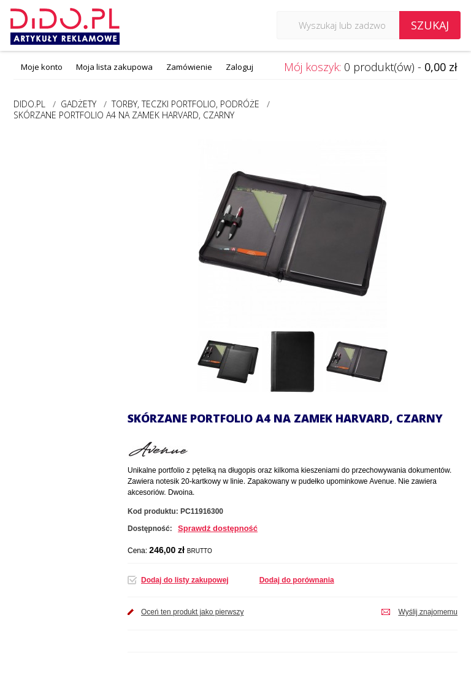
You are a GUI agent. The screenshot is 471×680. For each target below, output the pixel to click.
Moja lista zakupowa (114, 66)
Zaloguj (239, 66)
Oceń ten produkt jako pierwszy (192, 612)
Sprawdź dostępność (218, 528)
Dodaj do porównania (296, 580)
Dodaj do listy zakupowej (185, 580)
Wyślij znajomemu (428, 612)
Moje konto (42, 66)
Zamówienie (189, 66)
